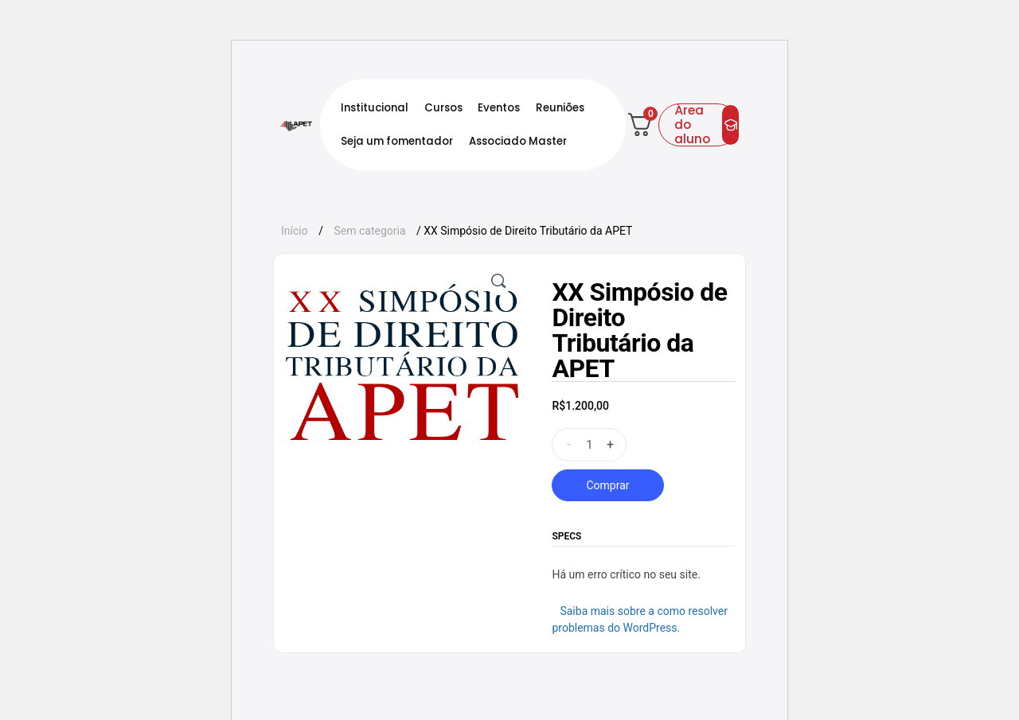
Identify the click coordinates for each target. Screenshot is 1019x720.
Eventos (499, 107)
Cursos (443, 107)
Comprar (607, 485)
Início (294, 230)
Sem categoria (369, 230)
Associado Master (518, 141)
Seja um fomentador (397, 141)
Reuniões (560, 107)
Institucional (374, 107)
